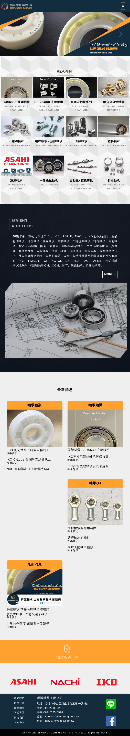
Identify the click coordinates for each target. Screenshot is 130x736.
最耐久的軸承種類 (80, 547)
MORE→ (110, 274)
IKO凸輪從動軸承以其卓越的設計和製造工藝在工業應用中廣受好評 (91, 466)
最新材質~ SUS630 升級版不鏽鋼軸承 (91, 450)
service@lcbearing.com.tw (62, 716)
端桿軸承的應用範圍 (82, 528)
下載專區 (19, 712)
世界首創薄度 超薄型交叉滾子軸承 (30, 623)
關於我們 (19, 697)
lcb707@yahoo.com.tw (59, 720)
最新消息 (19, 707)
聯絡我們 (19, 717)
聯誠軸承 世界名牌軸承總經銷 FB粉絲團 (30, 609)
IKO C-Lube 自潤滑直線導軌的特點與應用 (30, 459)
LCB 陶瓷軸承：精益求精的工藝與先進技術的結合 (30, 450)
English (19, 722)
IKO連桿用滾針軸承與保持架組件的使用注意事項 (91, 456)
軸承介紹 (19, 702)
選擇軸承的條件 (79, 537)
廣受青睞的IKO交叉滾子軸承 (27, 614)
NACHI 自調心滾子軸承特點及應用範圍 (30, 469)
